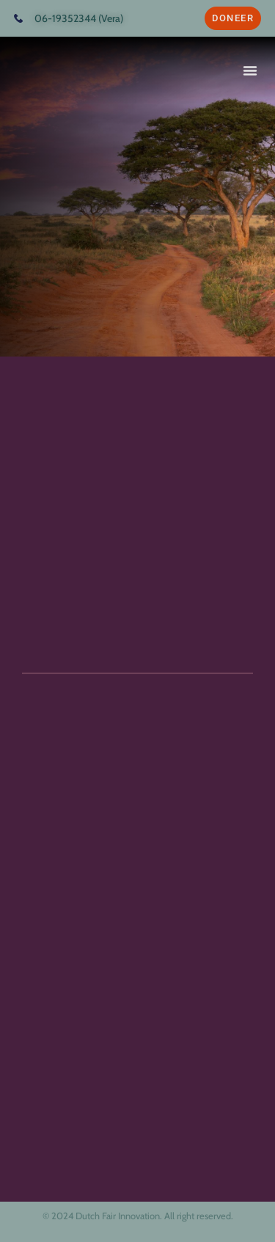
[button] (250, 70)
